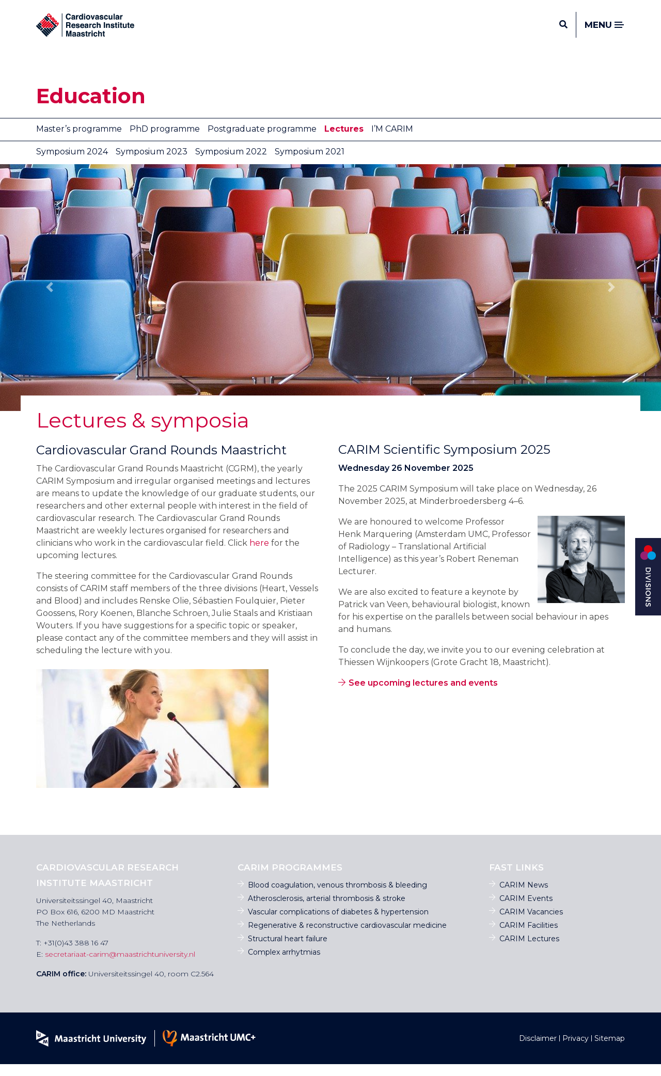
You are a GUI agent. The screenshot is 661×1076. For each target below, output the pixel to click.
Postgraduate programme (262, 141)
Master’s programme (79, 141)
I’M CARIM (392, 141)
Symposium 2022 (231, 163)
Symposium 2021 (309, 163)
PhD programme (165, 141)
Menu (605, 31)
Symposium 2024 (72, 163)
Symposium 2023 (151, 163)
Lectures (344, 141)
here (259, 555)
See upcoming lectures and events (423, 695)
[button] (49, 299)
